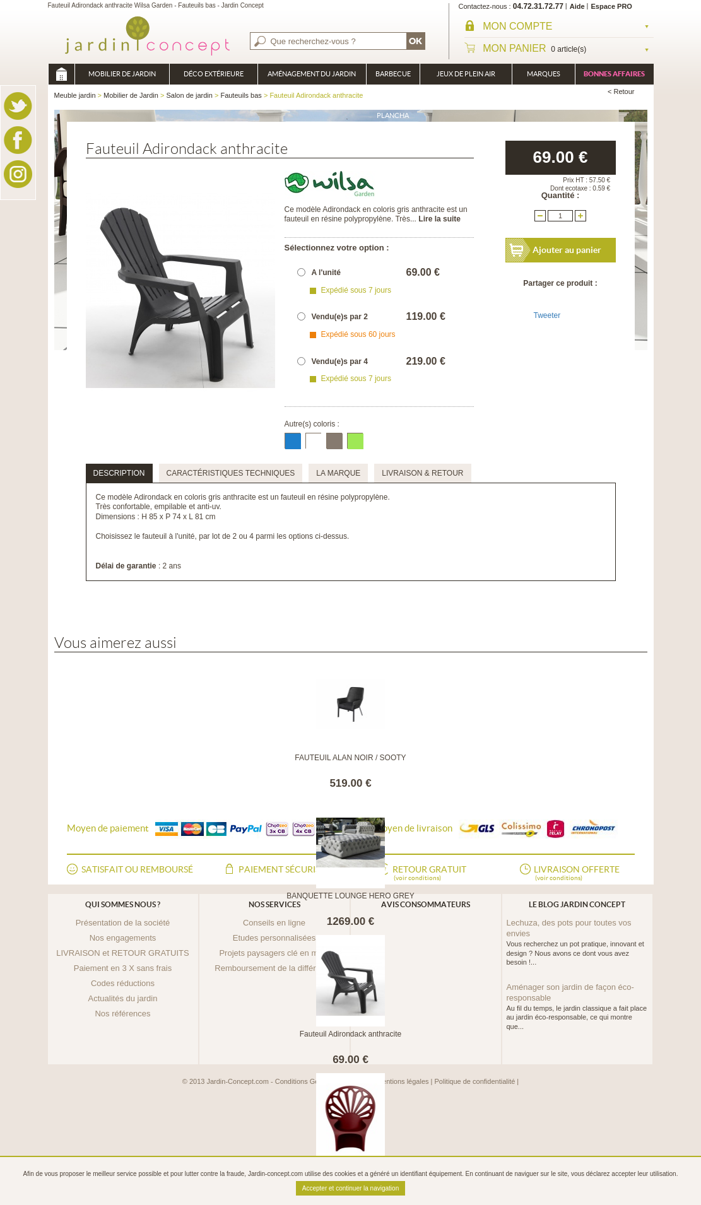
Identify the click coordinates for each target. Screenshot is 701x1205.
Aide (577, 6)
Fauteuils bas (240, 95)
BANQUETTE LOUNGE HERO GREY (350, 895)
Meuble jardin (61, 74)
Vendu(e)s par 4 (340, 361)
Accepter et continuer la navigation (350, 1188)
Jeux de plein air (466, 74)
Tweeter (547, 315)
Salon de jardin (189, 95)
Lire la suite (439, 219)
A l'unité (326, 272)
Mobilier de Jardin (122, 74)
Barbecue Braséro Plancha (393, 77)
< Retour (621, 91)
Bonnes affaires (614, 74)
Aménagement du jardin (312, 74)
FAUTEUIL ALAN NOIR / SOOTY (350, 757)
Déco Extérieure (214, 74)
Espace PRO (611, 6)
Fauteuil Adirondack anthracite (350, 1034)
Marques (543, 74)
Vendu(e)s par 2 (340, 316)
